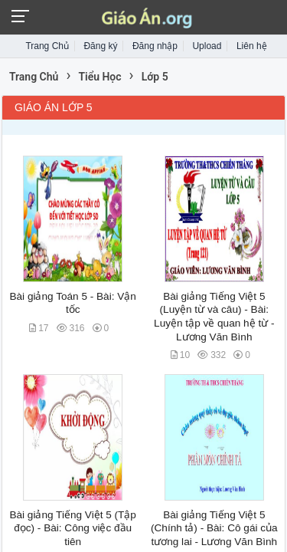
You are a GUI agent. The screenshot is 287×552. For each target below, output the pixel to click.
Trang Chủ (47, 46)
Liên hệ (251, 46)
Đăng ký (100, 46)
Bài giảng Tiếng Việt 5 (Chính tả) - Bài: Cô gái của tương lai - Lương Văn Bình (214, 528)
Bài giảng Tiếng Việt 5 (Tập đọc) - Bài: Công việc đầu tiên (72, 528)
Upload (206, 46)
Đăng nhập (155, 46)
